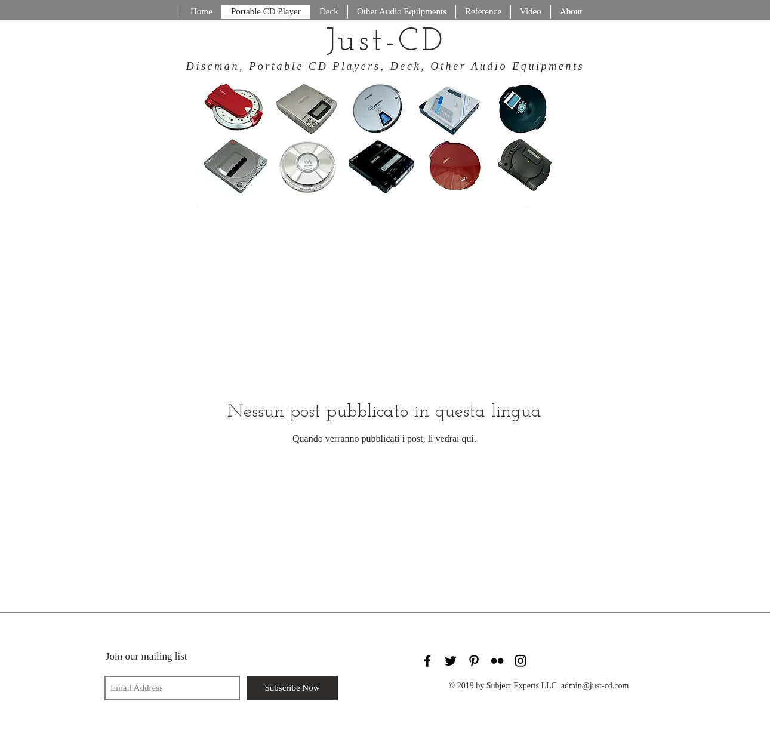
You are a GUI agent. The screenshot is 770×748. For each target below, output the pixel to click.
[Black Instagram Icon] (520, 661)
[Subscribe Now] (292, 688)
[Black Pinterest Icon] (474, 661)
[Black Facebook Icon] (427, 661)
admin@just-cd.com (595, 685)
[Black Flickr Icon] (497, 661)
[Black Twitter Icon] (450, 661)
